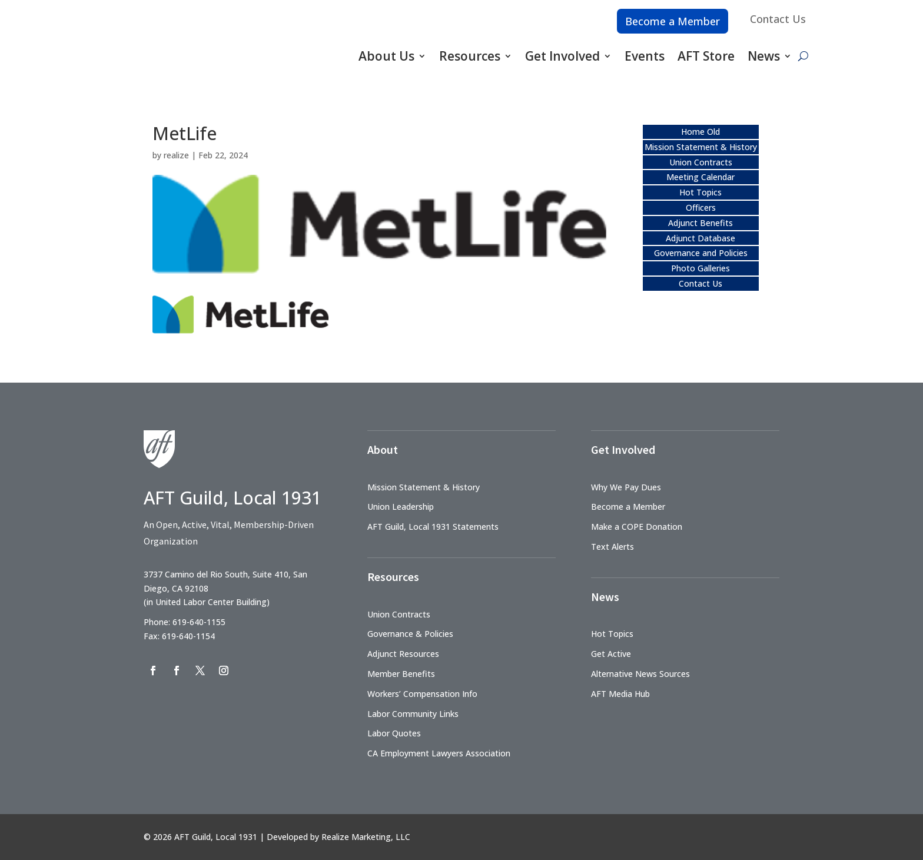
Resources (469, 56)
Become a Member (672, 21)
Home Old (700, 131)
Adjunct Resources (403, 653)
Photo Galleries (700, 268)
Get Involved (562, 56)
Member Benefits (401, 673)
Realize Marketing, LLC (365, 836)
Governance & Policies (410, 633)
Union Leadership (400, 506)
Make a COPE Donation (636, 526)
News (764, 56)
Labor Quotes (394, 733)
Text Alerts (612, 546)
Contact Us (778, 19)
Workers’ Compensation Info (422, 693)
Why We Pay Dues (626, 487)
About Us (386, 56)
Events (645, 56)
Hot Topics (700, 192)
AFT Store (706, 56)
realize (176, 155)
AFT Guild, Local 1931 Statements (433, 526)
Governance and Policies (701, 252)
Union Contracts (700, 162)
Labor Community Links (413, 713)
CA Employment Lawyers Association (438, 753)
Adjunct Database (700, 238)
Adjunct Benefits (700, 222)
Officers (701, 207)
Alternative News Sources (640, 673)
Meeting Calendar (700, 176)
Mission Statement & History (701, 146)
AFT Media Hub (620, 693)
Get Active (611, 653)
